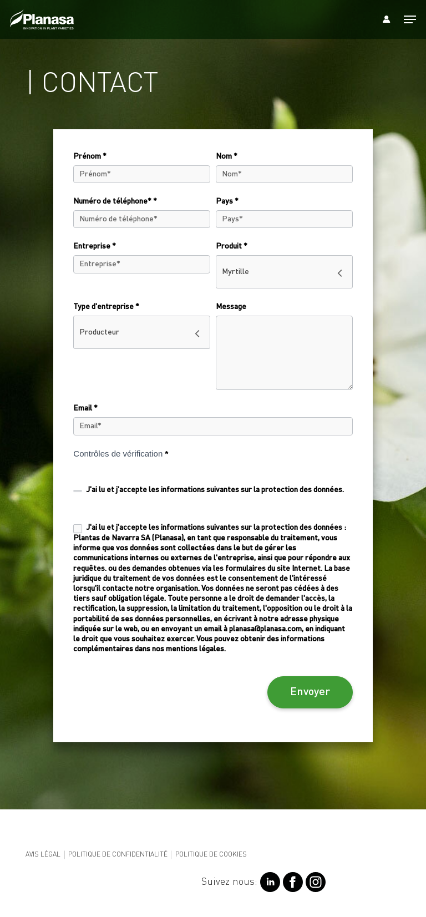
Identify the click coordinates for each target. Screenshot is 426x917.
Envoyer (310, 692)
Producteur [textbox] (99, 332)
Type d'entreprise (106, 307)
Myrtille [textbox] (235, 272)
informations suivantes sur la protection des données (251, 490)
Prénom (89, 156)
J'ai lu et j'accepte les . (208, 490)
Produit (231, 246)
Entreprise (94, 246)
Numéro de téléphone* (115, 201)
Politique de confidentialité (118, 855)
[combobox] (284, 271)
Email (85, 408)
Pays (227, 201)
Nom (226, 156)
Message (231, 307)
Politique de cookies (211, 855)
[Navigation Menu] (410, 19)
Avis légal (43, 855)
